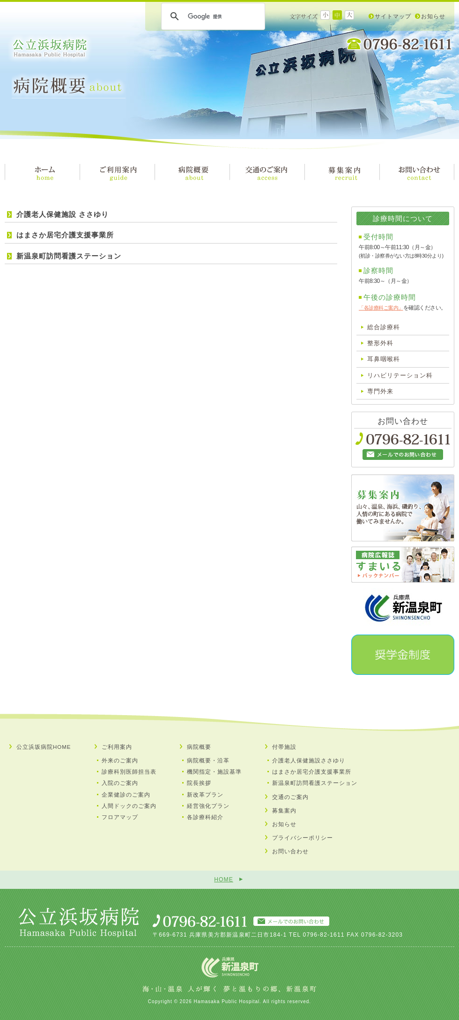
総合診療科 (383, 327)
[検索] (212, 16)
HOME (223, 879)
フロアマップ (120, 817)
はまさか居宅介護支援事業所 (65, 235)
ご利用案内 (117, 747)
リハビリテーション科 (400, 375)
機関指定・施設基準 (214, 772)
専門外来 (380, 391)
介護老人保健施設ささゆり (308, 760)
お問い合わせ (290, 851)
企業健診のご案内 (126, 795)
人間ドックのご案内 (129, 806)
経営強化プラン (208, 806)
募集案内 (284, 810)
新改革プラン (205, 795)
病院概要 (199, 747)
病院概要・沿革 (208, 760)
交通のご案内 (290, 797)
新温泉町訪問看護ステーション (68, 256)
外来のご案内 (120, 760)
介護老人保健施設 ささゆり (62, 214)
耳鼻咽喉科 (383, 358)
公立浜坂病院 (50, 48)
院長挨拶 (199, 783)
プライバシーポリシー (302, 838)
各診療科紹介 (205, 817)
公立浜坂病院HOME (43, 747)
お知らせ (433, 16)
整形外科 (380, 343)
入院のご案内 (120, 783)
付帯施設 (284, 747)
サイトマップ (393, 16)
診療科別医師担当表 (129, 772)
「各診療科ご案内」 (381, 307)
